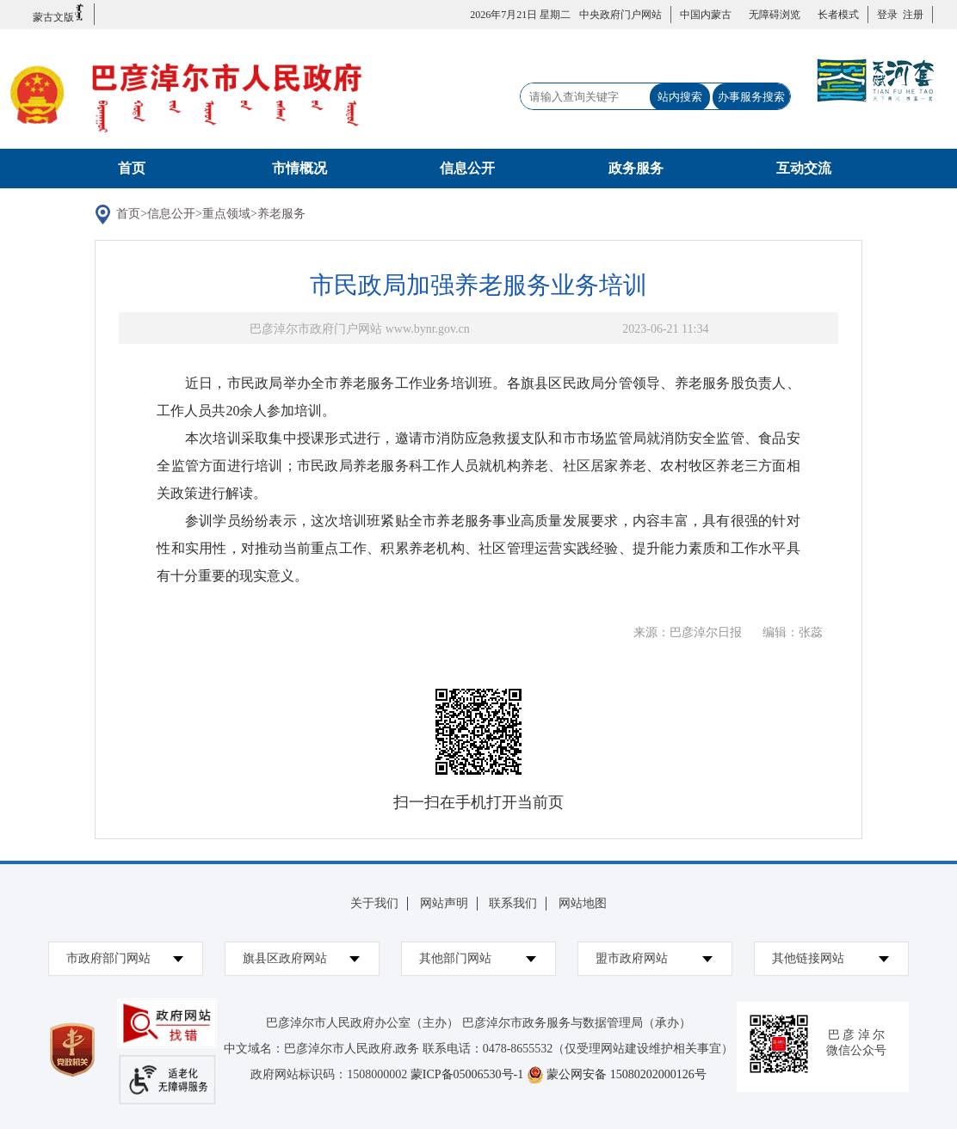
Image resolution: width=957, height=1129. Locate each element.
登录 (887, 15)
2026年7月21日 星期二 (520, 15)
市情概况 (299, 168)
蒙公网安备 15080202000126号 (626, 1074)
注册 (910, 15)
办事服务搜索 (751, 96)
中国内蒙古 (706, 15)
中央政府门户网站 (620, 15)
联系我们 (513, 903)
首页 (131, 168)
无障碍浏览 (774, 15)
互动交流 (803, 168)
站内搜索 (680, 96)
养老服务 (281, 213)
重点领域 (226, 213)
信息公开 (467, 168)
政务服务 (636, 168)
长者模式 (838, 15)
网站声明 (444, 903)
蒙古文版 (59, 13)
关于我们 (374, 903)
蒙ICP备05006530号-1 (467, 1074)
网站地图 (583, 903)
